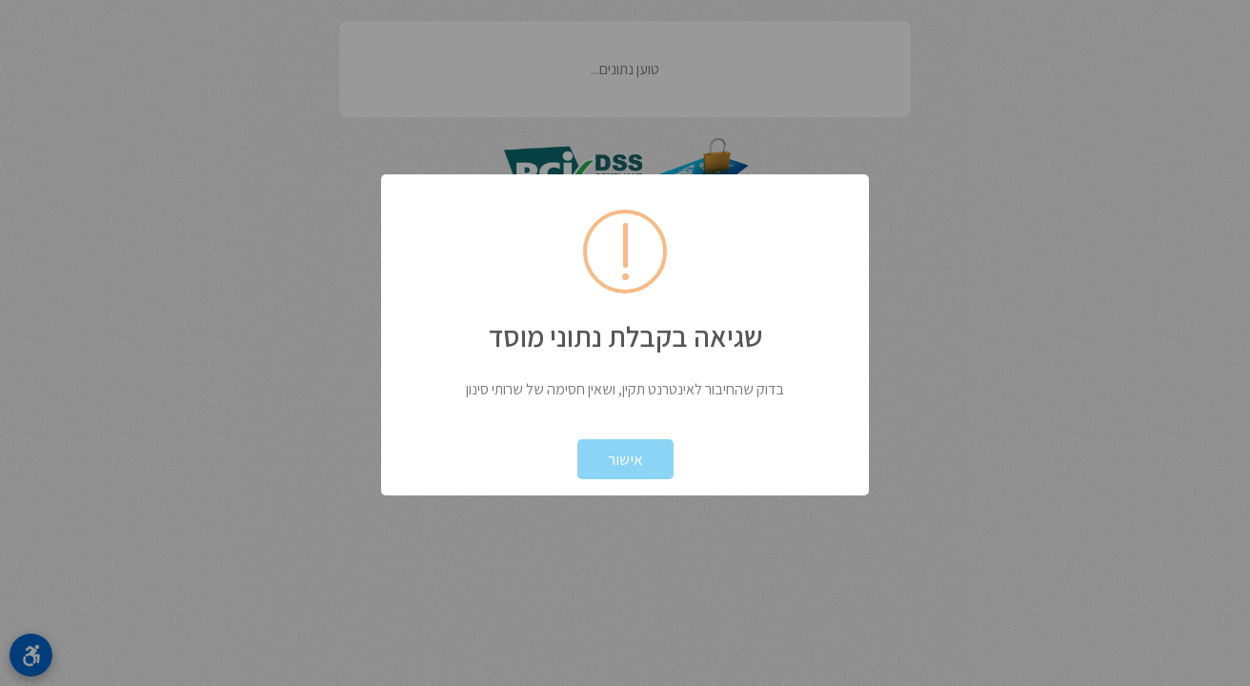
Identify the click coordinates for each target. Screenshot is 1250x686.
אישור (625, 459)
